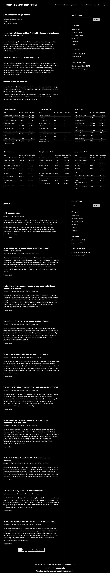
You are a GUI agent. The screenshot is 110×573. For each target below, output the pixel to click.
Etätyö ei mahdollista (10, 24)
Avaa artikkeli (7, 237)
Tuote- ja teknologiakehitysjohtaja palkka (81, 182)
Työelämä (73, 5)
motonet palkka (43, 136)
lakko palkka (42, 139)
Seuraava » (40, 550)
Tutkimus (19, 19)
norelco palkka (43, 120)
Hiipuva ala (75, 56)
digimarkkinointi (68, 571)
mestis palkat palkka (44, 115)
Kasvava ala (7, 21)
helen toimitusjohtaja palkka (11, 115)
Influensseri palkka (44, 125)
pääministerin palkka (9, 123)
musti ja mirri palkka (44, 128)
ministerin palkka (79, 130)
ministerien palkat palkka (10, 120)
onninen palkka (43, 131)
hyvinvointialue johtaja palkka (82, 175)
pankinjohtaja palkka (9, 128)
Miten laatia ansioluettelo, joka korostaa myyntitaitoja (26, 354)
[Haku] (103, 5)
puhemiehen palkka (9, 125)
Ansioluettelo (76, 29)
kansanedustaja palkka (80, 140)
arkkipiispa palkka (79, 138)
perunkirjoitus (60, 568)
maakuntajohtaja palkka (81, 135)
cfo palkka (6, 171)
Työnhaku (75, 44)
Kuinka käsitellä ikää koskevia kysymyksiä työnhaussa (26, 321)
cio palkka (6, 173)
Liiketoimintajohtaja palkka (10, 131)
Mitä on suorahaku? (11, 213)
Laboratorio (7, 19)
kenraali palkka (78, 132)
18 (33, 550)
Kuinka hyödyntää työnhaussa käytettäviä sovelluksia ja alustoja (30, 387)
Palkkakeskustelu (77, 35)
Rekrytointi (75, 38)
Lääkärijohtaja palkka (44, 183)
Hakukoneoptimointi (54, 571)
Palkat (65, 5)
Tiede (14, 19)
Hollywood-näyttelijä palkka (46, 133)
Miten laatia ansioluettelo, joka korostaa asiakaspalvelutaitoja (29, 521)
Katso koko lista (9, 143)
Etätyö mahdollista (78, 69)
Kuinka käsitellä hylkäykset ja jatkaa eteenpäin (23, 491)
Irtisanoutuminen (86, 5)
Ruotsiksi (97, 5)
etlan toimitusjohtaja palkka (11, 140)
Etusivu (57, 5)
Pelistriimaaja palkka (9, 138)
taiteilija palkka (43, 117)
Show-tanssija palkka (44, 123)
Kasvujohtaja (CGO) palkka (81, 178)
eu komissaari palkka (9, 117)
